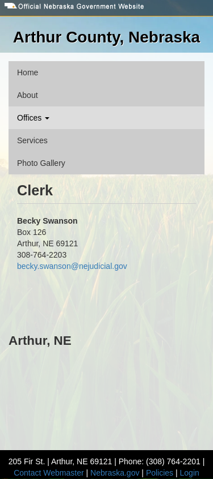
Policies (159, 472)
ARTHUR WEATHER (106, 393)
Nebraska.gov (114, 472)
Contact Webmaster (48, 472)
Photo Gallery (41, 163)
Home (27, 72)
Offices (33, 117)
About (27, 95)
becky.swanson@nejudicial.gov (72, 266)
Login (189, 472)
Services (32, 140)
